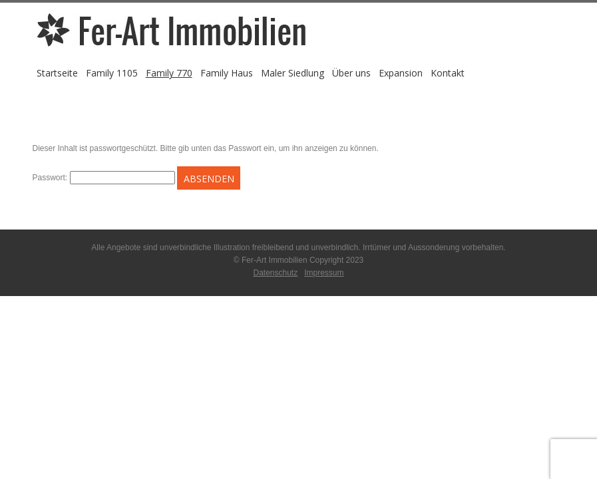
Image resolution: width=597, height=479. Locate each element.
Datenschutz (275, 272)
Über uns (351, 73)
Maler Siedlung (292, 73)
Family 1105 (112, 73)
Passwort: (104, 177)
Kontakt (448, 73)
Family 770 (169, 73)
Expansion (401, 73)
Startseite (57, 73)
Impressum (323, 272)
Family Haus (226, 73)
